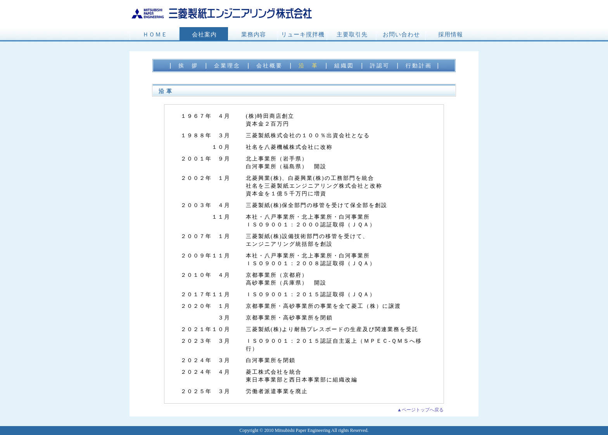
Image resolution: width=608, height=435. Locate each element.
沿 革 (308, 66)
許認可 (380, 66)
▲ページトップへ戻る (420, 410)
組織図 (344, 66)
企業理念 (227, 66)
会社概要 (269, 66)
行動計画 (419, 66)
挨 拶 (188, 66)
